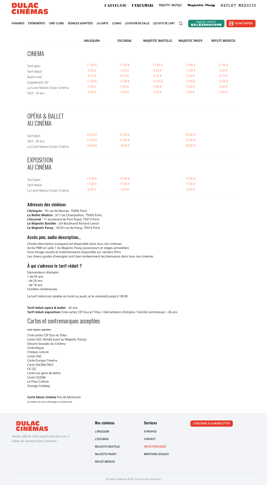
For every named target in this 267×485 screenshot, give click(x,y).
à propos (150, 431)
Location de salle (137, 23)
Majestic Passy (105, 454)
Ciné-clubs (56, 23)
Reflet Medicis (105, 461)
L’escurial (102, 439)
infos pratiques (155, 446)
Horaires (18, 23)
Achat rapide (241, 23)
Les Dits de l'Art (164, 23)
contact (150, 439)
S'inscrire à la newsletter (211, 423)
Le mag (116, 23)
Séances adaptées (80, 23)
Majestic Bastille (107, 446)
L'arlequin (102, 431)
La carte (102, 23)
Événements (36, 23)
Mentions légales (156, 454)
